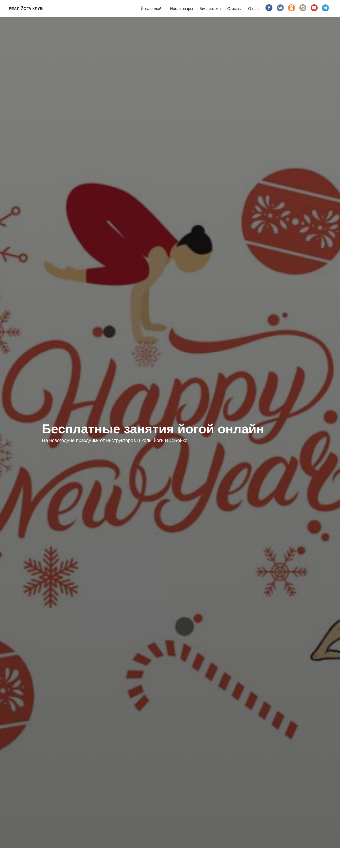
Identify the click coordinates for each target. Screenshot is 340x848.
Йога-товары (181, 9)
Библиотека (210, 9)
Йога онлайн (152, 9)
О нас (253, 9)
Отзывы (234, 9)
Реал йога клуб (26, 9)
